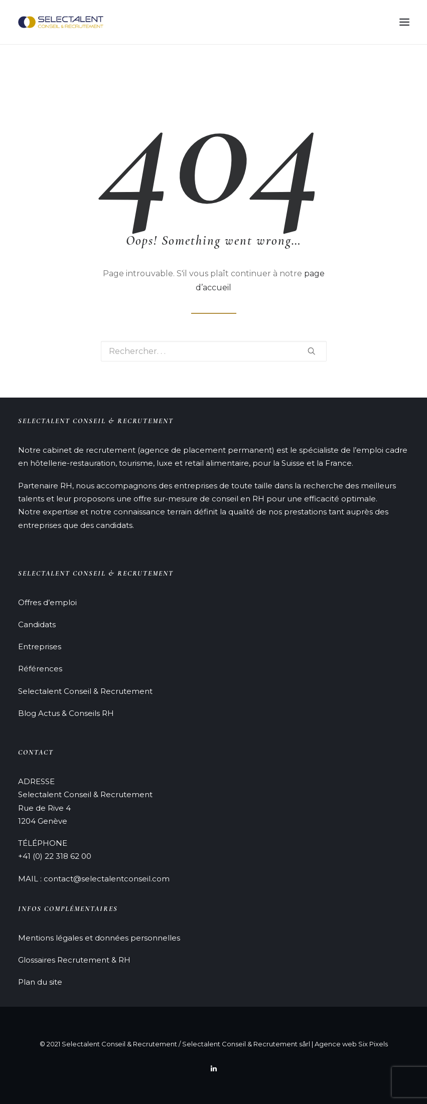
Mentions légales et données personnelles (99, 938)
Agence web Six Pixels (351, 1044)
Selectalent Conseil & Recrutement (85, 691)
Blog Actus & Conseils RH (66, 713)
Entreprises (39, 646)
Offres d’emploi (47, 602)
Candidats (37, 624)
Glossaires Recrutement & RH (74, 960)
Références (40, 668)
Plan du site (40, 982)
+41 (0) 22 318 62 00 (54, 856)
